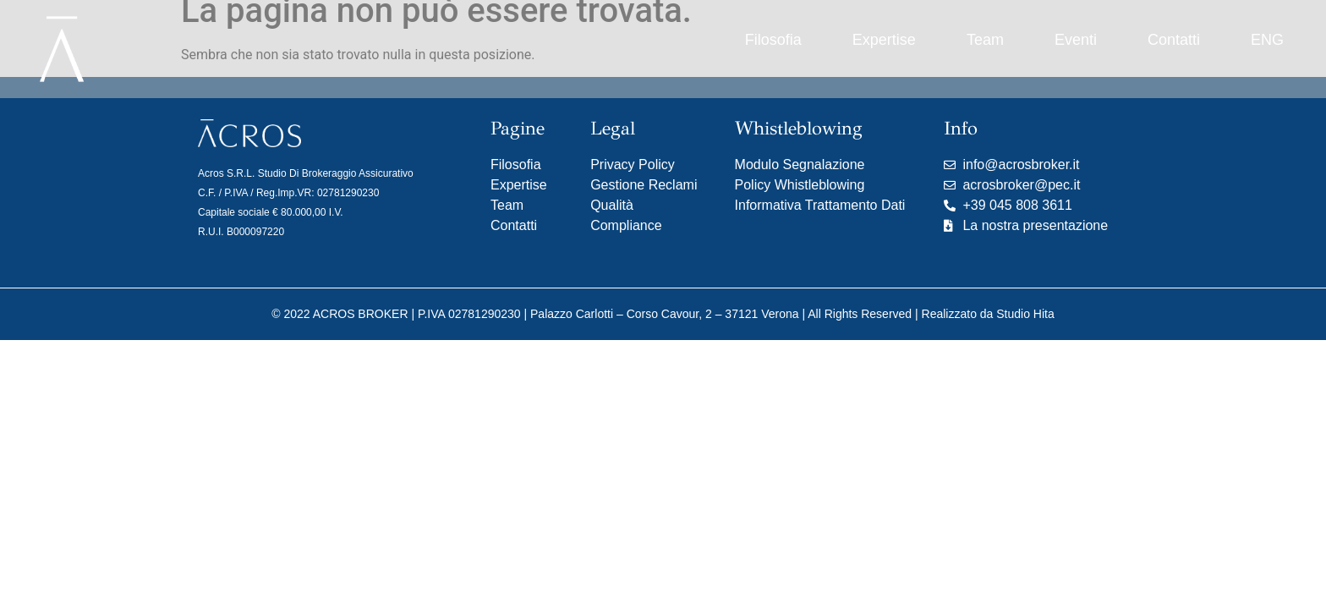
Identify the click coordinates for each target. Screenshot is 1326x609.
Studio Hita (1025, 314)
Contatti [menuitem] (1174, 39)
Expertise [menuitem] (884, 39)
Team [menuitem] (985, 39)
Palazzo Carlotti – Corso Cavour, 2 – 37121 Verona (664, 314)
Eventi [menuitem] (1076, 39)
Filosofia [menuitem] (773, 39)
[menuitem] (1267, 40)
